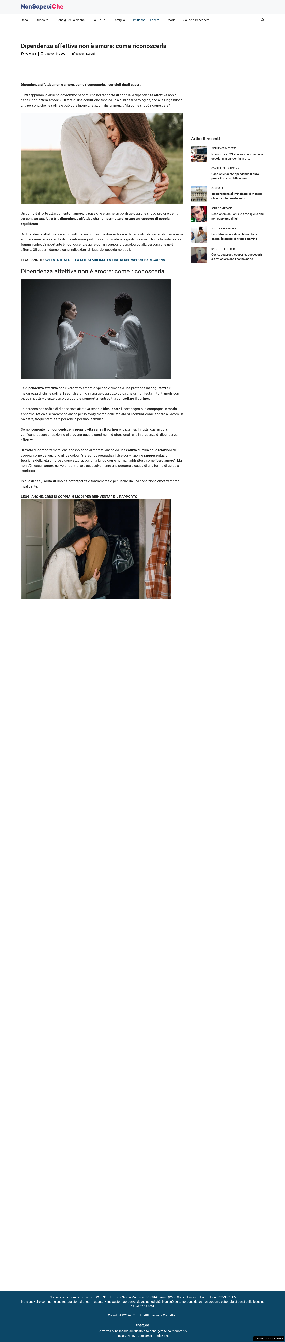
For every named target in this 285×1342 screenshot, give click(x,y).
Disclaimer (145, 1336)
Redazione (162, 1336)
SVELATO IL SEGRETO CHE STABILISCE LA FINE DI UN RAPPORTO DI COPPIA (105, 260)
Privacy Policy (125, 1336)
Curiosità (42, 20)
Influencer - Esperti (83, 53)
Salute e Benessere (196, 20)
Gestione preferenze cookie (269, 1338)
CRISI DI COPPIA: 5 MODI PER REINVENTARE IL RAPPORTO (91, 497)
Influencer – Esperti (146, 20)
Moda (171, 20)
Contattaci (170, 1315)
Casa (24, 20)
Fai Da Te (99, 20)
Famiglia (119, 20)
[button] (262, 20)
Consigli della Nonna (70, 20)
